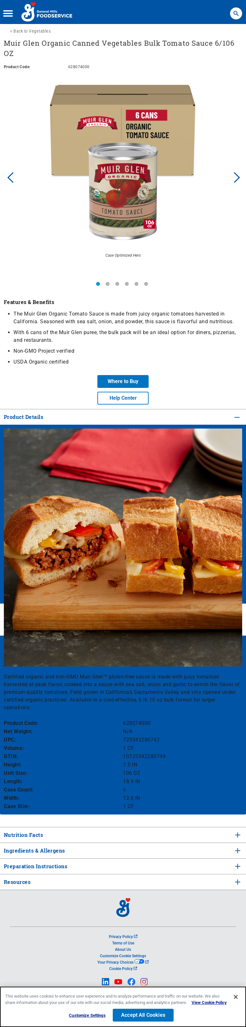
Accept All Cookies (143, 1015)
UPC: (10, 740)
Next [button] (237, 176)
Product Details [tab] (23, 416)
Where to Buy (123, 381)
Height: (13, 765)
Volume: (14, 748)
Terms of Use (123, 943)
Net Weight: (18, 731)
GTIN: (11, 756)
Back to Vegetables (32, 31)
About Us (123, 949)
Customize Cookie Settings (123, 956)
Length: (13, 781)
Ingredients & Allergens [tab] (34, 850)
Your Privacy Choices (122, 962)
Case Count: (19, 790)
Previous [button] (9, 176)
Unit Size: (16, 773)
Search (236, 10)
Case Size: (17, 806)
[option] (123, 176)
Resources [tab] (17, 882)
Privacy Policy (123, 937)
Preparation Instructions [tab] (35, 866)
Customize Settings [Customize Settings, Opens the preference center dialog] (87, 1015)
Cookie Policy (123, 969)
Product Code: (21, 723)
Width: (12, 798)
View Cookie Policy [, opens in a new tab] (209, 1002)
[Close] (236, 997)
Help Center (123, 398)
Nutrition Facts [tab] (23, 834)
